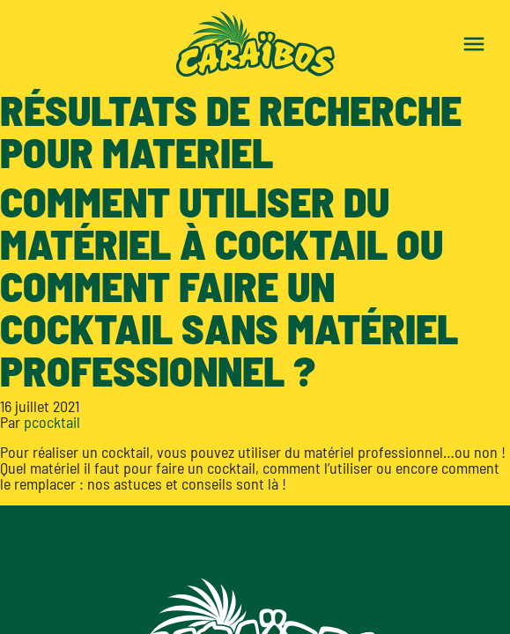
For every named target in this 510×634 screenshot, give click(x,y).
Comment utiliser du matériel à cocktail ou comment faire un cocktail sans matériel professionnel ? (229, 285)
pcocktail (52, 421)
